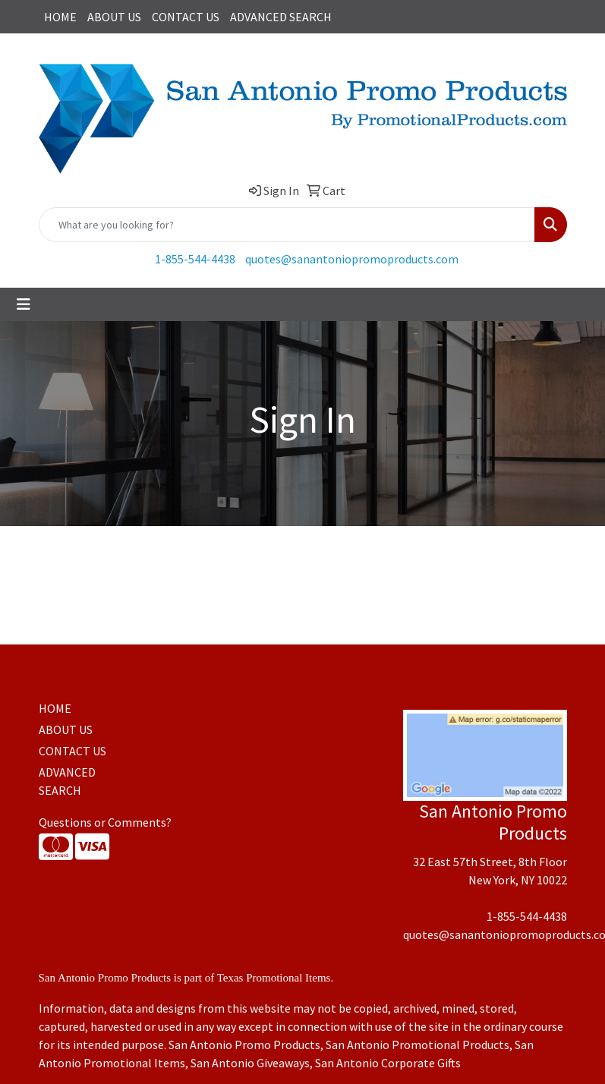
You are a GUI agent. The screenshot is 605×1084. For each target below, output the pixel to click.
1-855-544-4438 (195, 258)
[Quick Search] (287, 224)
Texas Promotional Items (274, 978)
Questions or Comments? (105, 822)
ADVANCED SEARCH (281, 16)
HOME (60, 16)
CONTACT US (185, 16)
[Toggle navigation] (23, 304)
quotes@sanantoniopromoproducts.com (351, 258)
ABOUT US (114, 16)
